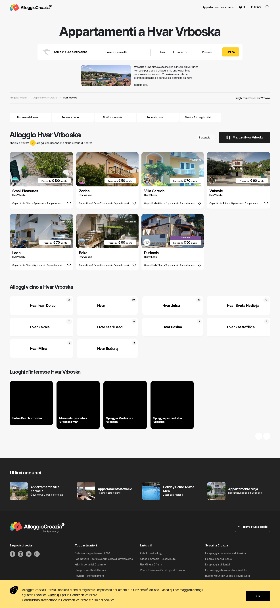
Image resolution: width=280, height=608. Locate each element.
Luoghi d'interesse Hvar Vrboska (252, 98)
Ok (258, 596)
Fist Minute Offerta (151, 564)
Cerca (231, 52)
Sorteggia (206, 137)
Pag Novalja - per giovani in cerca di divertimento (104, 558)
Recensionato (155, 117)
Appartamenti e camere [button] (217, 7)
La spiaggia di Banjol (217, 564)
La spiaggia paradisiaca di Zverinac (226, 553)
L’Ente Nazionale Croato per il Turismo (162, 570)
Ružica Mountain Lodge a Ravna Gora (227, 575)
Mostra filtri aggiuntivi (200, 117)
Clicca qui (167, 590)
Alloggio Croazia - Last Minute (157, 558)
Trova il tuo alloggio (253, 527)
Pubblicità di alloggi (151, 553)
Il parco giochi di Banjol (218, 558)
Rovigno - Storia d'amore (89, 575)
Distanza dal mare (30, 117)
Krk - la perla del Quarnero (90, 564)
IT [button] (242, 7)
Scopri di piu (142, 85)
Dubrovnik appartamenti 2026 (92, 553)
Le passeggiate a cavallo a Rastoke (226, 570)
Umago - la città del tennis (90, 570)
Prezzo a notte (73, 117)
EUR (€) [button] (256, 7)
